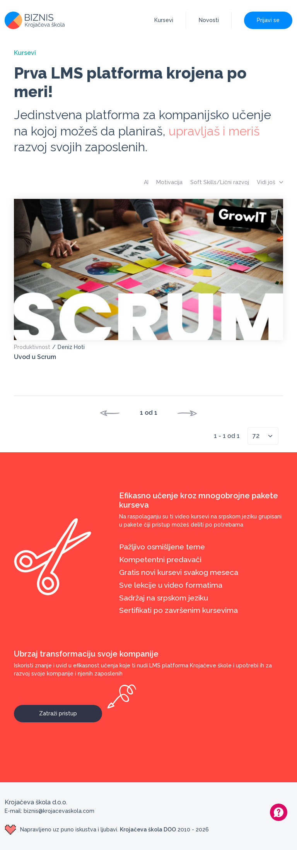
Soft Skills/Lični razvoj (219, 182)
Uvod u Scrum (35, 357)
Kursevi (163, 20)
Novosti (209, 20)
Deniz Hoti (71, 347)
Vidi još (270, 182)
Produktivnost (32, 347)
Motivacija (169, 182)
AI (146, 182)
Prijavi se (268, 20)
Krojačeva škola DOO (148, 829)
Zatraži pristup (70, 711)
